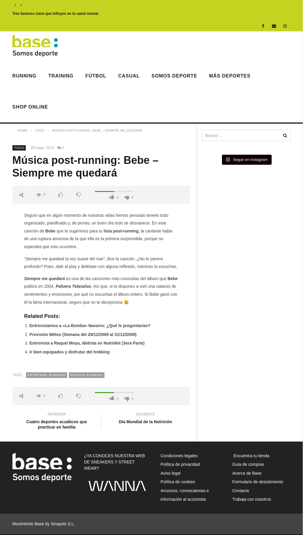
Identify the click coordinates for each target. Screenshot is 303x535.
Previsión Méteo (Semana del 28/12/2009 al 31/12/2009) (83, 334)
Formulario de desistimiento (257, 481)
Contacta (240, 490)
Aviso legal (170, 473)
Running (24, 75)
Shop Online (30, 106)
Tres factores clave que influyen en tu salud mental (55, 14)
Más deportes (229, 75)
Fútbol (96, 75)
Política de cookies (178, 481)
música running (86, 375)
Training (60, 75)
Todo (19, 148)
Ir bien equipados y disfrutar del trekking (70, 352)
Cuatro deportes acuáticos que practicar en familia (56, 421)
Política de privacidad (180, 464)
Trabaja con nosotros (251, 499)
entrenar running (47, 375)
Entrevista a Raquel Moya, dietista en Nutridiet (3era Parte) (87, 343)
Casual (129, 75)
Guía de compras (248, 464)
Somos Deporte (174, 75)
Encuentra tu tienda (250, 455)
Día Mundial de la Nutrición (145, 419)
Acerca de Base (247, 473)
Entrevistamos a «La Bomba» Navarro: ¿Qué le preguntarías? (90, 325)
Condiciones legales (179, 455)
